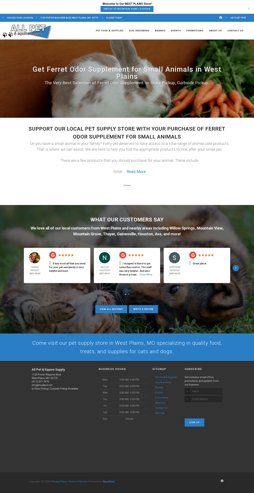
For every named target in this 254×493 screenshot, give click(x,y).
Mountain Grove (87, 234)
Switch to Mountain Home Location (127, 9)
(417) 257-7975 (40, 381)
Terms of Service (77, 481)
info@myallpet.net (42, 385)
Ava (158, 234)
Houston (145, 234)
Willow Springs (182, 228)
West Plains (111, 228)
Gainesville (126, 234)
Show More (146, 274)
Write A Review (143, 309)
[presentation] (203, 409)
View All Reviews (111, 309)
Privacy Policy (59, 481)
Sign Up (194, 422)
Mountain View (209, 228)
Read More (136, 171)
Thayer (109, 234)
